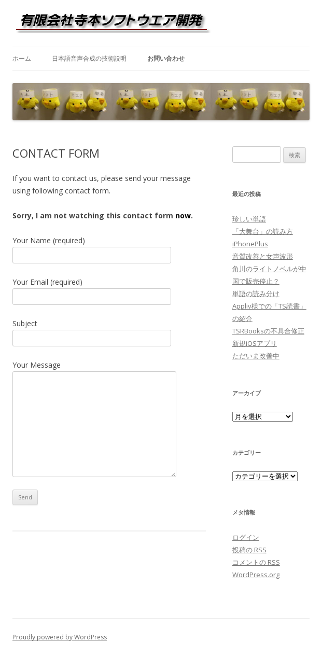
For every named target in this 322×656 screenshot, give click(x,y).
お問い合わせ (166, 58)
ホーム (21, 58)
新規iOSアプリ (254, 343)
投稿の (249, 549)
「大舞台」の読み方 (262, 231)
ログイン (245, 537)
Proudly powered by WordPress (59, 637)
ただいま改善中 (255, 355)
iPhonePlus (250, 243)
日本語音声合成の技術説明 (89, 58)
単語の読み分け (255, 293)
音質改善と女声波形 (262, 256)
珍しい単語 (249, 219)
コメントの (256, 562)
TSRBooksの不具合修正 (268, 331)
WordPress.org (255, 574)
